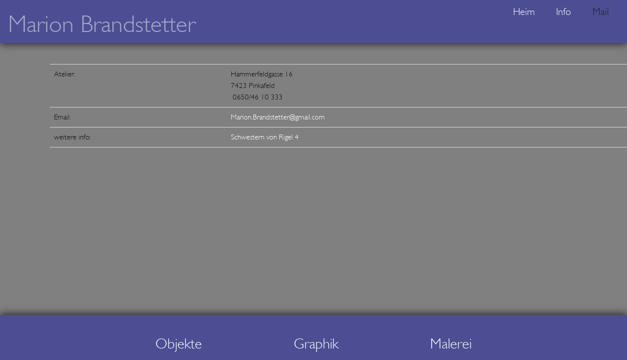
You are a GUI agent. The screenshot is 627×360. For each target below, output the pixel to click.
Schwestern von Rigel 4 (265, 137)
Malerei (451, 344)
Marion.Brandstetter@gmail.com (278, 117)
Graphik (316, 344)
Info (563, 12)
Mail (601, 12)
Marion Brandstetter (101, 24)
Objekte (178, 344)
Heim (524, 12)
